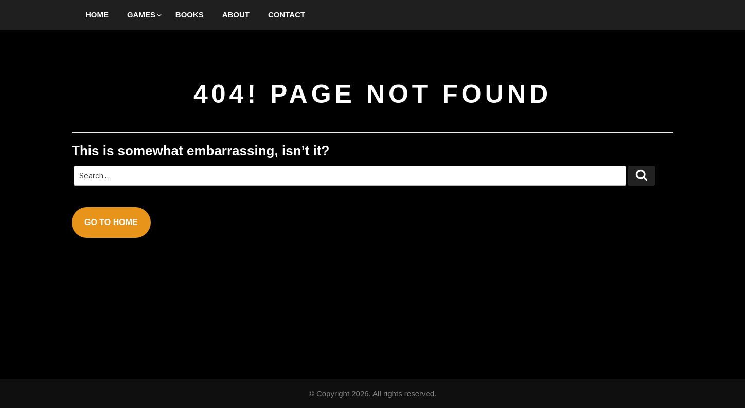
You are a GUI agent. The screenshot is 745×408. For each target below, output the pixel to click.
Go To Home (111, 222)
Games (145, 14)
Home (97, 14)
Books (189, 14)
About (236, 14)
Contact (286, 14)
